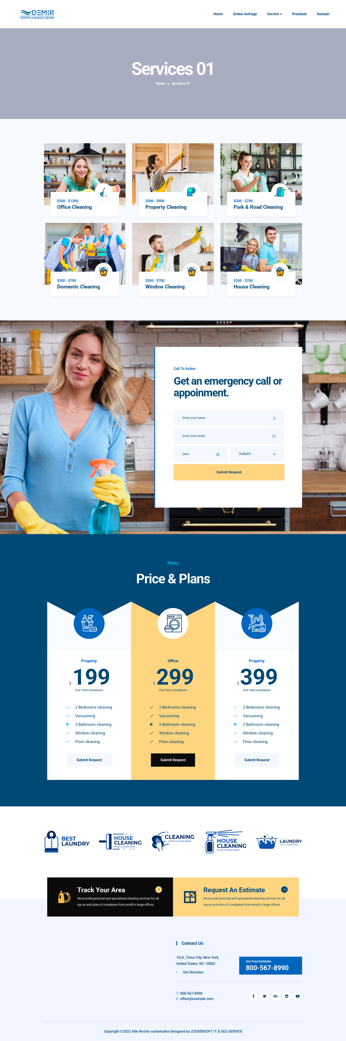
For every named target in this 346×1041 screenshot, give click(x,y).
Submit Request (89, 760)
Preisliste (299, 14)
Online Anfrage (245, 14)
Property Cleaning (166, 207)
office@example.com (194, 998)
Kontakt (323, 14)
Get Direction (189, 972)
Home (218, 14)
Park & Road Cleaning (259, 207)
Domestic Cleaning (79, 287)
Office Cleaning (75, 207)
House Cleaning (252, 287)
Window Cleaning (165, 287)
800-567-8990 (189, 993)
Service (273, 14)
